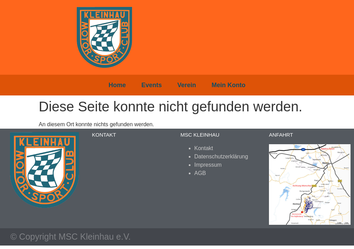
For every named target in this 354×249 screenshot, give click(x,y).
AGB (200, 173)
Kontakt (203, 148)
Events (151, 85)
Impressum (208, 165)
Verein (186, 85)
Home (117, 85)
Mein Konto (228, 85)
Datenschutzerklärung (221, 156)
